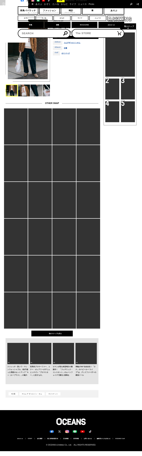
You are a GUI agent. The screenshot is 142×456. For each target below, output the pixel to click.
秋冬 (77, 32)
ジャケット (59, 44)
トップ (8, 12)
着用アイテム (60, 38)
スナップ (15, 12)
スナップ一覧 (25, 12)
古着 (68, 49)
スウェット (59, 49)
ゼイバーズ (67, 54)
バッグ (57, 54)
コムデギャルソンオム (75, 44)
